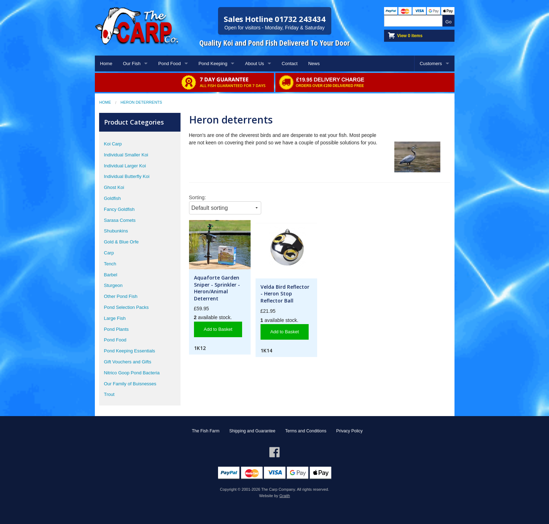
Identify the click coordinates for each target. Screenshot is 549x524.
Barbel (111, 274)
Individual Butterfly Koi (127, 176)
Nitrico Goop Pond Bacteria (132, 372)
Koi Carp (113, 143)
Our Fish (132, 63)
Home (106, 63)
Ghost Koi (114, 187)
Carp (109, 252)
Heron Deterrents (141, 102)
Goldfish (112, 198)
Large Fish (115, 318)
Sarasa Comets (120, 220)
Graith (284, 496)
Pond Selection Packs (126, 307)
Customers (431, 63)
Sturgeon (113, 285)
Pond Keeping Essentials (129, 350)
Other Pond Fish (121, 296)
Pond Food (169, 63)
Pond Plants (116, 329)
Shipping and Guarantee (252, 430)
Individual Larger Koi (125, 165)
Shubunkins (116, 231)
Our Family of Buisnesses (130, 383)
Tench (110, 263)
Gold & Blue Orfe (121, 241)
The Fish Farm (205, 430)
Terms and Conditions (305, 430)
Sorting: (197, 197)
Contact (290, 63)
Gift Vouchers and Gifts (127, 361)
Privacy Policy (349, 430)
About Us (254, 63)
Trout (109, 394)
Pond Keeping (213, 63)
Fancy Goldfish (119, 209)
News (314, 63)
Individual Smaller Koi (126, 154)
